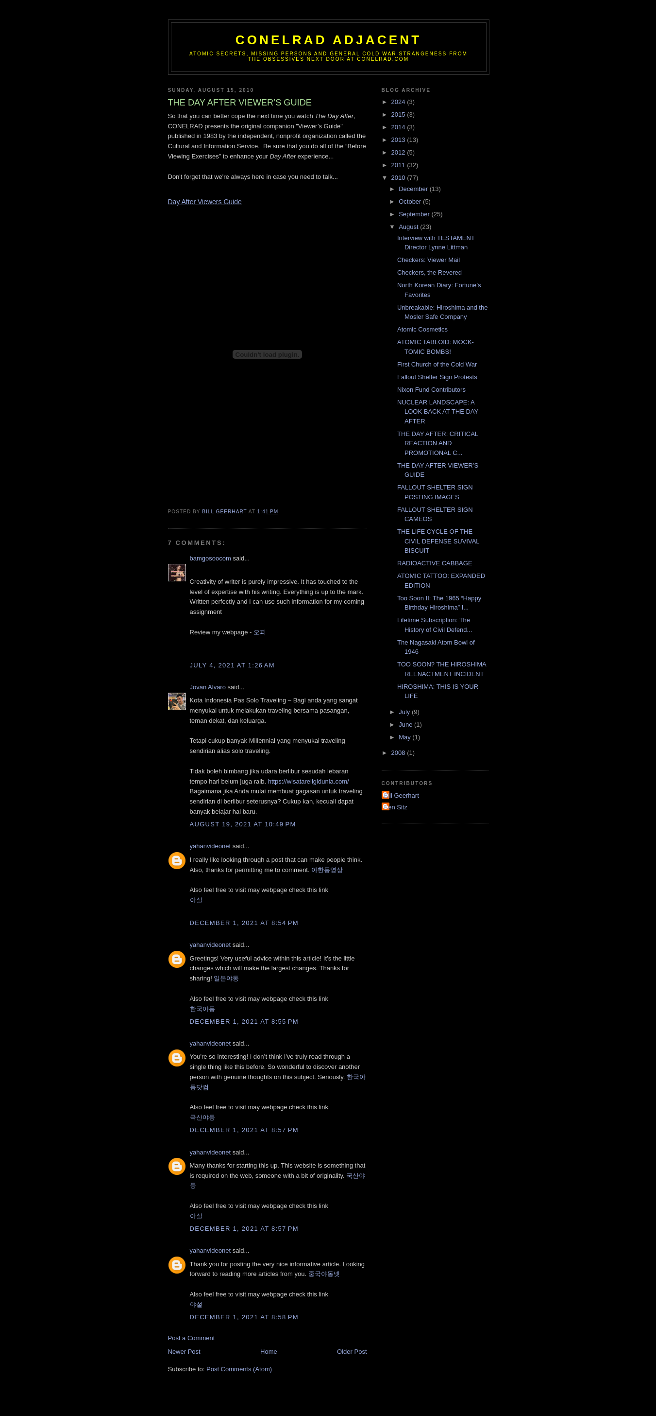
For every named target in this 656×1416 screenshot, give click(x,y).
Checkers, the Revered (429, 272)
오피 (259, 632)
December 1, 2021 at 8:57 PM (244, 1130)
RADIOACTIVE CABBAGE (434, 563)
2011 (399, 165)
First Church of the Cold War (437, 364)
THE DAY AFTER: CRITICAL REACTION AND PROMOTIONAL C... (437, 443)
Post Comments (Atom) (239, 1369)
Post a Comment (191, 1338)
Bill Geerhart (401, 795)
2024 (399, 101)
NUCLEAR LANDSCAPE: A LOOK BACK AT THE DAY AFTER (437, 412)
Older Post (352, 1351)
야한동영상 (327, 870)
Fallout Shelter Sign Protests (437, 377)
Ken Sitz (395, 807)
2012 (399, 152)
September (415, 214)
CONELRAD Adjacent (328, 40)
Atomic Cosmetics (422, 329)
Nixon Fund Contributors (431, 389)
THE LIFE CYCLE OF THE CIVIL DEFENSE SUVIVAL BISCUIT (438, 541)
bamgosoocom (210, 558)
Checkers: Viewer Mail (428, 259)
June (406, 724)
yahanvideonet (210, 846)
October (411, 201)
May (405, 737)
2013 (399, 139)
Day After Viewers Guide (205, 202)
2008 (399, 752)
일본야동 (226, 978)
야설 (196, 900)
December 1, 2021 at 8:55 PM (244, 1021)
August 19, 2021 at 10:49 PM (243, 824)
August (409, 226)
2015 (399, 114)
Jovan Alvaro (208, 687)
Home (268, 1351)
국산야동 (202, 1117)
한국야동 (202, 1009)
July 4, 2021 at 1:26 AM (232, 665)
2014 (399, 127)
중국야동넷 (324, 1273)
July (405, 712)
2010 (399, 177)
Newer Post (184, 1351)
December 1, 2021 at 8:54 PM (244, 923)
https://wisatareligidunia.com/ (308, 781)
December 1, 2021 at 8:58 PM (244, 1317)
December (414, 188)
